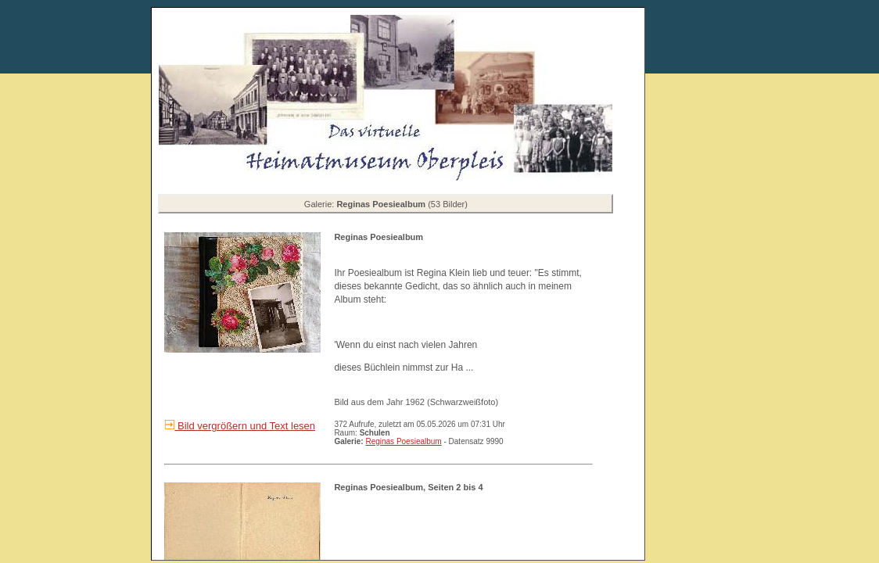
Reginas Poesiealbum (403, 441)
